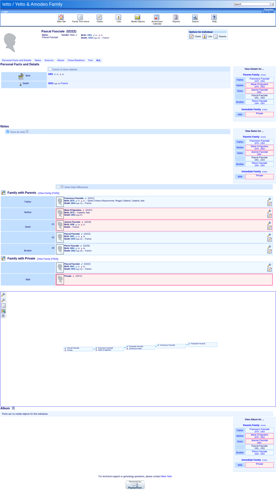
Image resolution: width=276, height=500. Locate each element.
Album (60, 60)
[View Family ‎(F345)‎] (48, 193)
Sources (49, 60)
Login (5, 12)
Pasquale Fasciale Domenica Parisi (134, 347)
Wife (240, 114)
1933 (50, 83)
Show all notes (17, 132)
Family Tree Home (80, 20)
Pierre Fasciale (259, 102)
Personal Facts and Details (16, 60)
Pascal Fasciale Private (71, 349)
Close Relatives (76, 60)
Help (214, 20)
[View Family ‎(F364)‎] (47, 259)
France (64, 83)
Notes (38, 60)
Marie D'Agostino (259, 85)
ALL (98, 60)
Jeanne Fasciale (259, 91)
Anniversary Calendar (157, 21)
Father (240, 80)
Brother (240, 102)
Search (195, 20)
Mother (240, 85)
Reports (176, 20)
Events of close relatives (65, 69)
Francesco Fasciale (259, 79)
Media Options (138, 20)
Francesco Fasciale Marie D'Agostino (104, 349)
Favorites (269, 9)
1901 (50, 74)
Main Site (61, 20)
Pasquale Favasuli (196, 344)
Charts (99, 20)
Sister (240, 91)
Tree (90, 60)
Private (259, 114)
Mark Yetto (166, 476)
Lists (118, 20)
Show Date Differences (74, 187)
